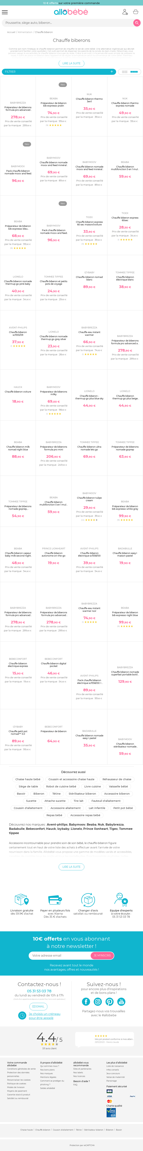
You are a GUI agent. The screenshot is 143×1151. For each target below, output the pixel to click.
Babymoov (77, 824)
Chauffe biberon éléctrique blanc (125, 278)
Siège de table (28, 786)
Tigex (113, 829)
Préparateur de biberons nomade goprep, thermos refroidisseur (17, 509)
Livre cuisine (92, 786)
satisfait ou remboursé (88, 903)
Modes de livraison (16, 1087)
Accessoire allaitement (66, 808)
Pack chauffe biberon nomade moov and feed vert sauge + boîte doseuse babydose (53, 234)
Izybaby (63, 829)
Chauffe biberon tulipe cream (89, 499)
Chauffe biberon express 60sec (125, 219)
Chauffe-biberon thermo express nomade (125, 104)
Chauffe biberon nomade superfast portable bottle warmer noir (125, 675)
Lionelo (76, 829)
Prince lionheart (95, 829)
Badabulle (17, 829)
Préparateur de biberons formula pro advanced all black (125, 343)
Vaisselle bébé (118, 786)
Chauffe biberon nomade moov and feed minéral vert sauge (89, 169)
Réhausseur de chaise (117, 779)
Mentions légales (48, 1077)
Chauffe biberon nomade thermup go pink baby (18, 282)
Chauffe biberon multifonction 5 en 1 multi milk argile (54, 505)
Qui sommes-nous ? (49, 1066)
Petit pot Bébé (123, 808)
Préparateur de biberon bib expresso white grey (125, 507)
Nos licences (79, 1076)
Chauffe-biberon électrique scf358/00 (89, 554)
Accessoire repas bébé (85, 815)
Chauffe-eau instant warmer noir (89, 609)
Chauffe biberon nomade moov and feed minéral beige (53, 165)
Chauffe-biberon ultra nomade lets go (89, 448)
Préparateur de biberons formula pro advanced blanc (53, 615)
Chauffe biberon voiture (18, 391)
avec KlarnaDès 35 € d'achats (55, 905)
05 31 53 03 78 (121, 916)
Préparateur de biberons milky (53, 393)
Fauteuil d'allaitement (106, 801)
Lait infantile (97, 808)
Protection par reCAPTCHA (82, 1145)
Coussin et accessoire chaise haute (71, 779)
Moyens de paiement (17, 1091)
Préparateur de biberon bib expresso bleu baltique (18, 229)
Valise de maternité (115, 1077)
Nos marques (46, 1073)
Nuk (101, 824)
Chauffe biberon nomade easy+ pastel (89, 737)
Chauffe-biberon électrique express (18, 664)
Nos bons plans (47, 1070)
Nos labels (78, 1072)
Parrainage (111, 1081)
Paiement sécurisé (116, 1086)
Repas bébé (54, 815)
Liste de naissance (115, 1066)
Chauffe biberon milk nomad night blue (18, 448)
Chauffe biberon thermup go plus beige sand (125, 399)
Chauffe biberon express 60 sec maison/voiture (89, 223)
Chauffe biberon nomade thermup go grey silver (53, 337)
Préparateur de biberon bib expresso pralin (54, 104)
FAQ (75, 1085)
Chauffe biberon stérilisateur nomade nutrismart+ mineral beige (125, 747)
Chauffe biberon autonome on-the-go (53, 554)
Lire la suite (71, 63)
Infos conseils (112, 1070)
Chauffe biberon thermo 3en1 (89, 100)
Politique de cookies (16, 1083)
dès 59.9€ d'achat (21, 905)
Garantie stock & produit (18, 1095)
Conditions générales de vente (21, 1069)
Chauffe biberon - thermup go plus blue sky (89, 397)
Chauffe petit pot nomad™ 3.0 (18, 732)
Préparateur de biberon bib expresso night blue (125, 613)
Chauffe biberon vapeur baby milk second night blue (18, 556)
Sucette (31, 801)
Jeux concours (113, 1073)
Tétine (56, 793)
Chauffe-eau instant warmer (89, 333)
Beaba (91, 824)
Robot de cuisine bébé (61, 786)
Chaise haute (26, 1130)
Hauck (51, 829)
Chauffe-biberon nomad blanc (89, 278)
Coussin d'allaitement (28, 808)
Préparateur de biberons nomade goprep (125, 448)
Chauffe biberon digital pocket (53, 664)
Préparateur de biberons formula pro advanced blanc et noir (17, 110)
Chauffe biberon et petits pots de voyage (53, 282)
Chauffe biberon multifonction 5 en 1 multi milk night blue (125, 169)
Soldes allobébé (47, 1088)
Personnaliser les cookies (19, 1080)
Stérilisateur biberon (82, 793)
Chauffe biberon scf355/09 (18, 333)
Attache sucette (55, 801)
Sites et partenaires (82, 1069)
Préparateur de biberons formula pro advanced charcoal (17, 615)
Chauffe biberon (42, 1130)
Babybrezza (115, 824)
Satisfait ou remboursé (17, 1098)
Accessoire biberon (117, 793)
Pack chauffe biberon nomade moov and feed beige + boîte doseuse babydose (18, 175)
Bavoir (21, 793)
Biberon (38, 793)
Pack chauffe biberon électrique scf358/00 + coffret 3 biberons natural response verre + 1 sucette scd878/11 (89, 685)
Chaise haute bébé (27, 779)
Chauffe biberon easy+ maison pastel (125, 554)
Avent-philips (57, 824)
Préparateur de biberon (54, 731)
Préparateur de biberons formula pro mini (53, 448)
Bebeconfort (35, 829)
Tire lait (78, 801)
